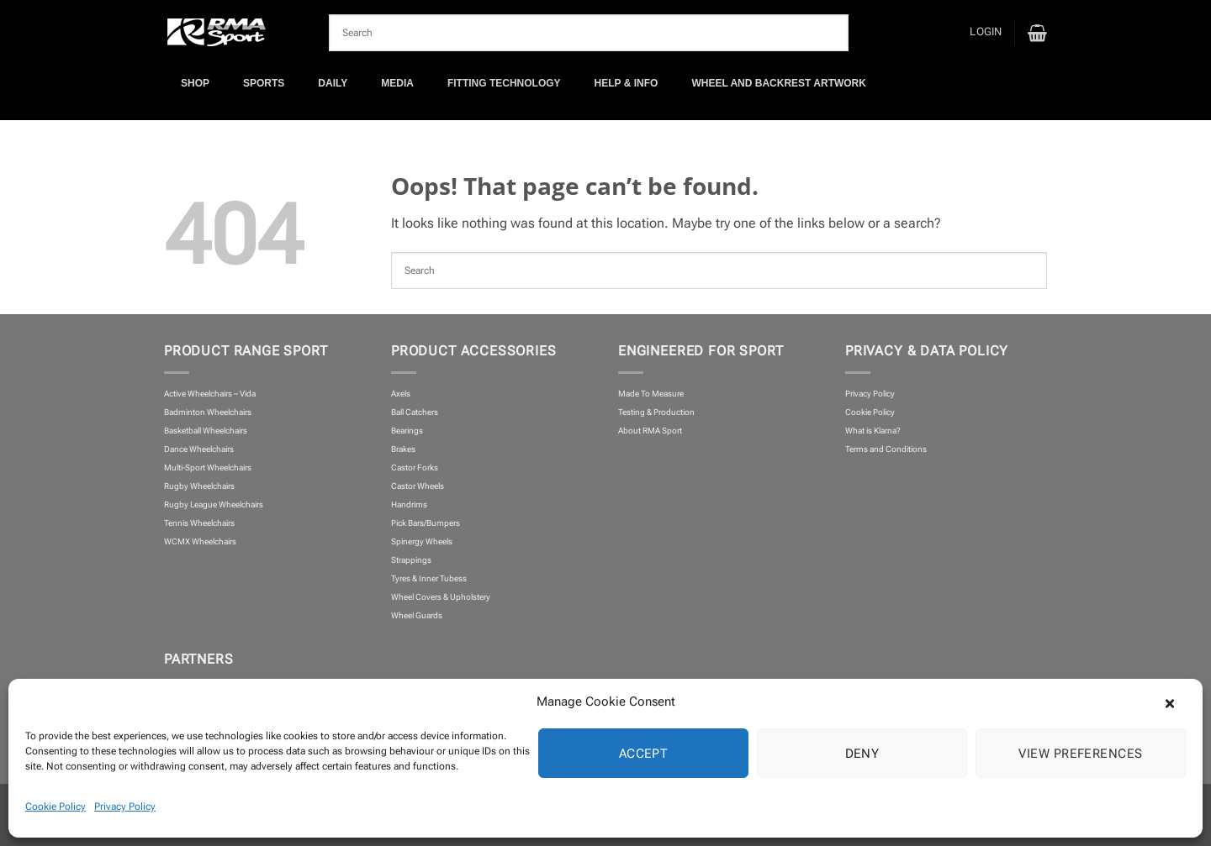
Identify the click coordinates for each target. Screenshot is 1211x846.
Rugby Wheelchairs (199, 486)
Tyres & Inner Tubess (429, 578)
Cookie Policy (55, 806)
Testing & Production (656, 412)
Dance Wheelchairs (199, 449)
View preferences (1080, 753)
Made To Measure (651, 393)
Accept (644, 753)
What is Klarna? (873, 430)
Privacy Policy (125, 806)
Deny (862, 753)
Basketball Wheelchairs (205, 430)
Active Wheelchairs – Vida (210, 393)
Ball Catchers (414, 412)
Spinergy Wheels (421, 541)
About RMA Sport (650, 430)
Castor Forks (414, 467)
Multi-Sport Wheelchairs (207, 467)
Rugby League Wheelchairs (213, 504)
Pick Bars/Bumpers (425, 523)
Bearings (407, 430)
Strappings (411, 560)
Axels (400, 393)
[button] (1177, 701)
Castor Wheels (417, 486)
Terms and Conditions (886, 449)
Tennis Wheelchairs (199, 523)
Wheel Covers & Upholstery (440, 597)
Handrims (409, 504)
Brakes (403, 449)
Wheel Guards (416, 615)
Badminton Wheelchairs (207, 412)
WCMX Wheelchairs (200, 541)
